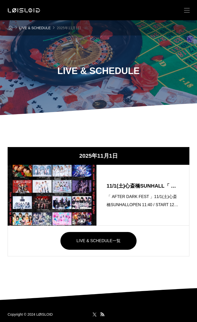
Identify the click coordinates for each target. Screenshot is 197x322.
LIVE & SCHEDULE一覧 (98, 241)
